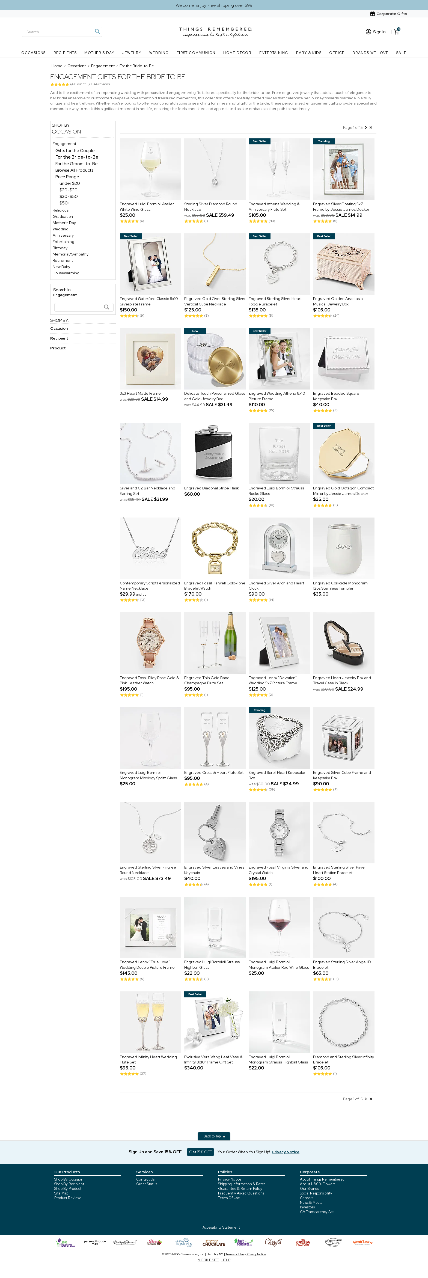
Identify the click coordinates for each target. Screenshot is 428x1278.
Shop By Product (67, 1188)
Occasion (66, 131)
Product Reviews (67, 1198)
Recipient (59, 338)
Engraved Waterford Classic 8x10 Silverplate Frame (149, 301)
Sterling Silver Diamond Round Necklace (210, 206)
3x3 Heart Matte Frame (140, 393)
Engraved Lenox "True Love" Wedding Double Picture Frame (147, 965)
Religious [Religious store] (61, 210)
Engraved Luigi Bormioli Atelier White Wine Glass (147, 206)
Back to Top (214, 1136)
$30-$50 (69, 196)
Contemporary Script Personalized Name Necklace (150, 586)
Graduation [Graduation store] (63, 216)
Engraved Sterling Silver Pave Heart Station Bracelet (339, 870)
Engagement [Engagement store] (64, 143)
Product (58, 348)
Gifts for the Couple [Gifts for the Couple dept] (75, 150)
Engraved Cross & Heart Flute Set (213, 772)
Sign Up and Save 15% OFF (155, 1152)
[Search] (62, 32)
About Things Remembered (322, 1179)
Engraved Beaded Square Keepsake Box (336, 396)
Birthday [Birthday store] (60, 247)
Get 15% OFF (200, 1151)
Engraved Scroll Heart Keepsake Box (277, 775)
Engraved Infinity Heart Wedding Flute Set (148, 1059)
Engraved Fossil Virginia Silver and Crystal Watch (278, 870)
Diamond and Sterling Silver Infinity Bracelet (343, 1059)
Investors (307, 1207)
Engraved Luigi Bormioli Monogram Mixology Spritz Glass (148, 775)
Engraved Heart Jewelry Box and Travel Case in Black (342, 680)
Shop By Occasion (68, 1179)
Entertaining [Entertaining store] (63, 241)
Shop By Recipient (69, 1184)
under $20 (70, 183)
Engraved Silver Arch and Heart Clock (276, 586)
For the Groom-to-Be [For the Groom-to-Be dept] (76, 164)
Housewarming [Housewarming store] (66, 273)
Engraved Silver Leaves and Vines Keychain (214, 870)
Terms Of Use (229, 1198)
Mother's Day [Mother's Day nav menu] (99, 52)
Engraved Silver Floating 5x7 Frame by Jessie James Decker (341, 206)
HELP (225, 1260)
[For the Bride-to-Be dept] (76, 157)
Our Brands (309, 1188)
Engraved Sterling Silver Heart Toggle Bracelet (275, 301)
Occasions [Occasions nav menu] (33, 52)
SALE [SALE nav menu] (401, 52)
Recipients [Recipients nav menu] (65, 52)
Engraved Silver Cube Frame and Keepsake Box (342, 775)
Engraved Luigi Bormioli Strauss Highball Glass (212, 965)
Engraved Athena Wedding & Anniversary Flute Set (274, 206)
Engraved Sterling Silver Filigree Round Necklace (148, 870)
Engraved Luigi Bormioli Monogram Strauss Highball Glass (278, 1059)
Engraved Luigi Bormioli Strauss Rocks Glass (276, 491)
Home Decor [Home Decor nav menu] (237, 52)
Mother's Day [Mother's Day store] (64, 222)
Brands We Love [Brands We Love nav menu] (370, 52)
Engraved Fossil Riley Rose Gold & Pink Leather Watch (149, 680)
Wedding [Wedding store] (61, 229)
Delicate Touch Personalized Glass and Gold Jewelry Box (214, 396)
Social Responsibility (316, 1193)
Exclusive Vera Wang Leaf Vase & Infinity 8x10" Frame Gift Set (213, 1059)
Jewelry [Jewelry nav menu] (132, 52)
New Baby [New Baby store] (61, 266)
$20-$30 (69, 190)
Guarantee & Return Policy (240, 1188)
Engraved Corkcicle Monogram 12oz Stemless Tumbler (340, 586)
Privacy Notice (229, 1179)
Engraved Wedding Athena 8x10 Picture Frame (277, 396)
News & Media (311, 1202)
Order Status (146, 1184)
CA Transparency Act (317, 1211)
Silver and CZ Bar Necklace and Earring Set (147, 491)
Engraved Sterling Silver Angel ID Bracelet (342, 965)
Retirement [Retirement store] (63, 260)
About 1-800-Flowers (317, 1184)
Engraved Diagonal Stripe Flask (211, 488)
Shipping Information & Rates (241, 1184)
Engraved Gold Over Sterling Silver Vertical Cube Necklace (215, 301)
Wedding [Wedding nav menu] (159, 52)
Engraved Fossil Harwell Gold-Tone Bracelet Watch (214, 586)
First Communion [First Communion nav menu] (196, 52)
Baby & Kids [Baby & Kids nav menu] (309, 52)
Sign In (376, 32)
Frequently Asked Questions (241, 1193)
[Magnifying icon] (97, 31)
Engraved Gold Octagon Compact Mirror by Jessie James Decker (343, 491)
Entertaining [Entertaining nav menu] (274, 52)
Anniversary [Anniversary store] (63, 235)
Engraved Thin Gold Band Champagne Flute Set (207, 680)
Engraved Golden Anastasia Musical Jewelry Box (338, 301)
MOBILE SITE (208, 1260)
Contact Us (145, 1179)
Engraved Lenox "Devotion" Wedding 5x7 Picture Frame (273, 680)
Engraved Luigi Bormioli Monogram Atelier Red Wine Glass (279, 965)
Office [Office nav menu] (336, 52)
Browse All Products (74, 170)
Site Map (61, 1193)
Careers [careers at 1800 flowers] (306, 1198)
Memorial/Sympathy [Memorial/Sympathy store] (70, 254)
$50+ (65, 203)
